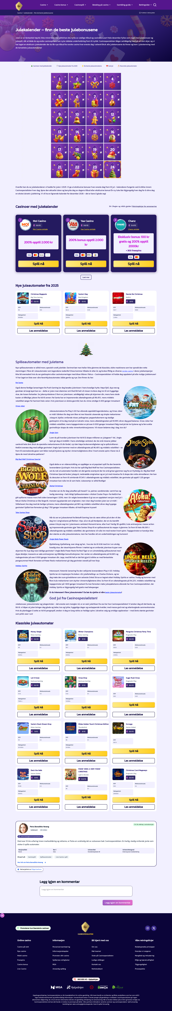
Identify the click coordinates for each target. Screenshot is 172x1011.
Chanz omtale (133, 229)
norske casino (127, 371)
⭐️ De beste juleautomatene (92, 66)
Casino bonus (60, 4)
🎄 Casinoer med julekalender (41, 66)
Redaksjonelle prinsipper (145, 946)
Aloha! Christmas (56, 486)
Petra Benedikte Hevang (39, 826)
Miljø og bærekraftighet (144, 960)
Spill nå (38, 263)
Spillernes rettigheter (61, 960)
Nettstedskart (97, 968)
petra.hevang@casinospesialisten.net (30, 836)
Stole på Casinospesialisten (102, 955)
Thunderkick (82, 727)
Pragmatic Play (131, 635)
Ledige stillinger (98, 960)
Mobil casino (22, 955)
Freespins (21, 960)
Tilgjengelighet (141, 964)
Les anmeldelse (38, 331)
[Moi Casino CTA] (25, 225)
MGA (54, 964)
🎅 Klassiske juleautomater (127, 66)
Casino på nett (23, 946)
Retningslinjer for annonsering (144, 206)
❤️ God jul (109, 66)
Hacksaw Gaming (37, 681)
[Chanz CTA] (120, 225)
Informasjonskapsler (61, 951)
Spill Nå (38, 324)
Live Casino (21, 968)
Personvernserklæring (61, 946)
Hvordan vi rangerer (143, 951)
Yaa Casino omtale (88, 229)
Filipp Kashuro (36, 869)
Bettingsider (144, 4)
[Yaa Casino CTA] (73, 225)
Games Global (131, 727)
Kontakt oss (96, 964)
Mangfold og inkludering (144, 955)
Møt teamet (96, 951)
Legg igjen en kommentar (117, 902)
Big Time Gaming (37, 297)
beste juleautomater (113, 592)
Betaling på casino (100, 4)
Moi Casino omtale (40, 229)
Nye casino (21, 951)
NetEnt (128, 297)
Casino (43, 4)
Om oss (94, 946)
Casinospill (79, 4)
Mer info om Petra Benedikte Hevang (30, 862)
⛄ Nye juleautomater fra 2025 (66, 66)
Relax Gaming (36, 635)
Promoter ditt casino (61, 955)
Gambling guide (124, 4)
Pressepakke (140, 968)
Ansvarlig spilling (59, 968)
